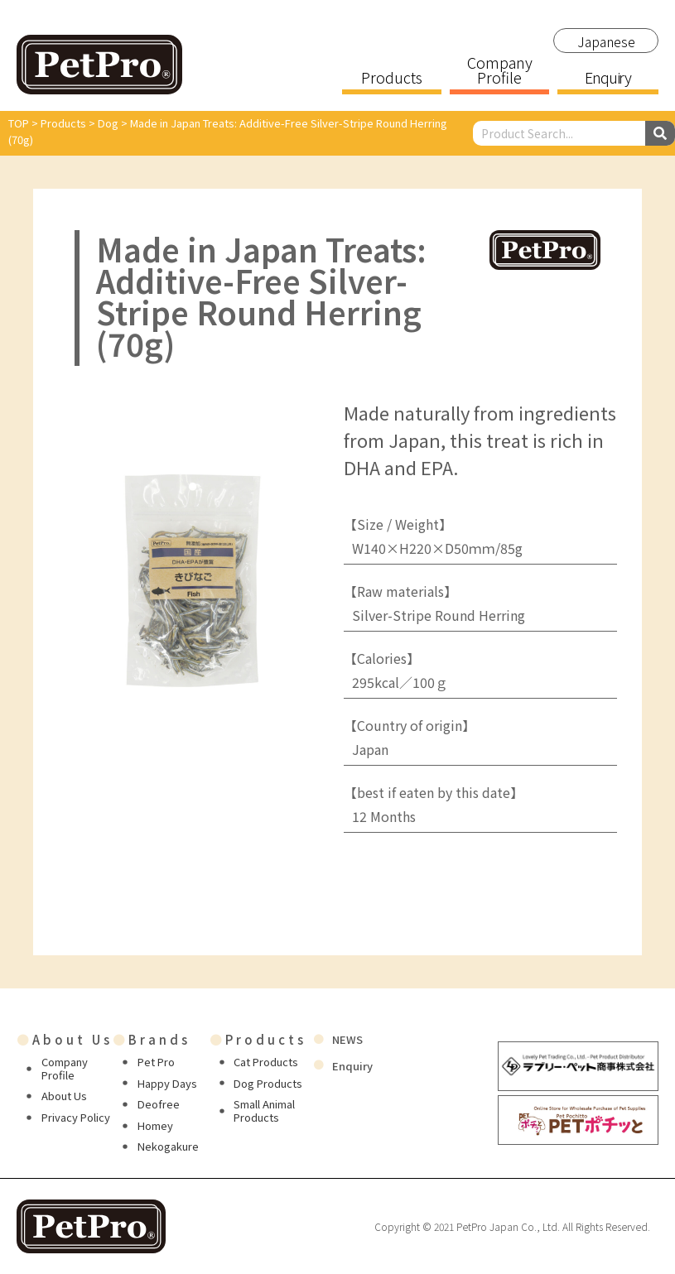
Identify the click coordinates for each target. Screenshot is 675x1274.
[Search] (660, 133)
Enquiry (608, 79)
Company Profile (500, 71)
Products (391, 79)
